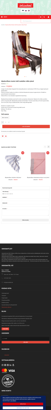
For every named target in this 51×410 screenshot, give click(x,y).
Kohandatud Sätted (23, 407)
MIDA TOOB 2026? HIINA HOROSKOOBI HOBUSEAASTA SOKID (15, 325)
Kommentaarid (7, 188)
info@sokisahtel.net (8, 282)
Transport (4, 295)
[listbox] (25, 117)
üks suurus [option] (5, 117)
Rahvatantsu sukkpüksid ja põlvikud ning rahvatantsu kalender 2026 (17, 318)
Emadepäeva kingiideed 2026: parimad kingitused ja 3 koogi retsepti (17, 316)
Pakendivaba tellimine (6, 307)
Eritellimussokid (5, 302)
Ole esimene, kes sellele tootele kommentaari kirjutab (13, 131)
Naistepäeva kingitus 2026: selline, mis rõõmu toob (13, 323)
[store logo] (25, 7)
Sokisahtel (6, 355)
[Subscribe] (25, 342)
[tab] (25, 188)
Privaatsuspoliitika (6, 300)
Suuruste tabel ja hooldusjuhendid (9, 304)
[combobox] (36, 21)
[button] (25, 76)
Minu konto (48, 17)
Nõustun (23, 404)
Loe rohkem (13, 400)
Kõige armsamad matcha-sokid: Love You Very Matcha (14, 320)
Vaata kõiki (5, 328)
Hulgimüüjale (4, 297)
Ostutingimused (5, 293)
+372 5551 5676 (7, 278)
